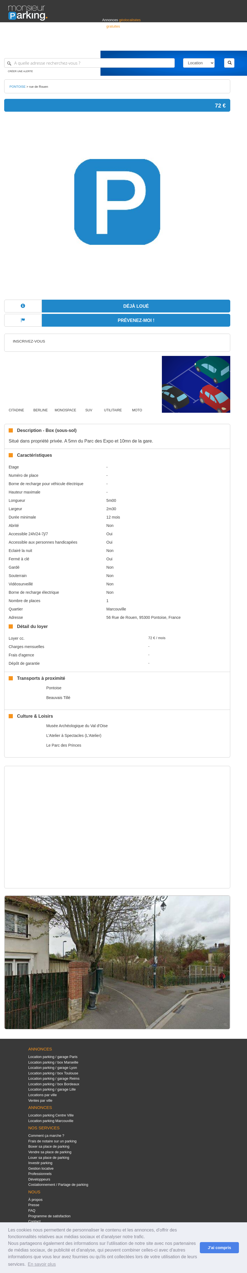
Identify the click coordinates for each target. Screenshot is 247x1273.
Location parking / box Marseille (53, 1062)
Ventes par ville (40, 1100)
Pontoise (53, 688)
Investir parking (40, 1163)
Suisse (233, 44)
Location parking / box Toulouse (53, 1073)
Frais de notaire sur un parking (52, 1141)
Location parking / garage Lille (52, 1089)
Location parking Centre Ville (51, 1115)
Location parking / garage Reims (54, 1078)
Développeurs (39, 1179)
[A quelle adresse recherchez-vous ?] (89, 62)
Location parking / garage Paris (52, 1057)
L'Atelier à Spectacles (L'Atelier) (74, 735)
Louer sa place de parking (48, 1157)
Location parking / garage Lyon (52, 1068)
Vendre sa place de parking (49, 1152)
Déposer (187, 44)
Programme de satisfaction (49, 1216)
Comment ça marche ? (46, 1135)
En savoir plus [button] (42, 1264)
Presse (33, 1205)
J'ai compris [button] (219, 1247)
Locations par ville (42, 1095)
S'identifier (169, 44)
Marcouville (116, 609)
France (202, 44)
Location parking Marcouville (50, 1121)
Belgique (218, 44)
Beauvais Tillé (58, 697)
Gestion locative (41, 1168)
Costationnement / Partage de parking (58, 1184)
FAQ (31, 1210)
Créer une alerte (20, 71)
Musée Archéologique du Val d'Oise (77, 726)
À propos (35, 1200)
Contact (34, 1221)
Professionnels (146, 44)
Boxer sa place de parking (48, 1146)
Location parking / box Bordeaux (53, 1084)
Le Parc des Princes (63, 745)
